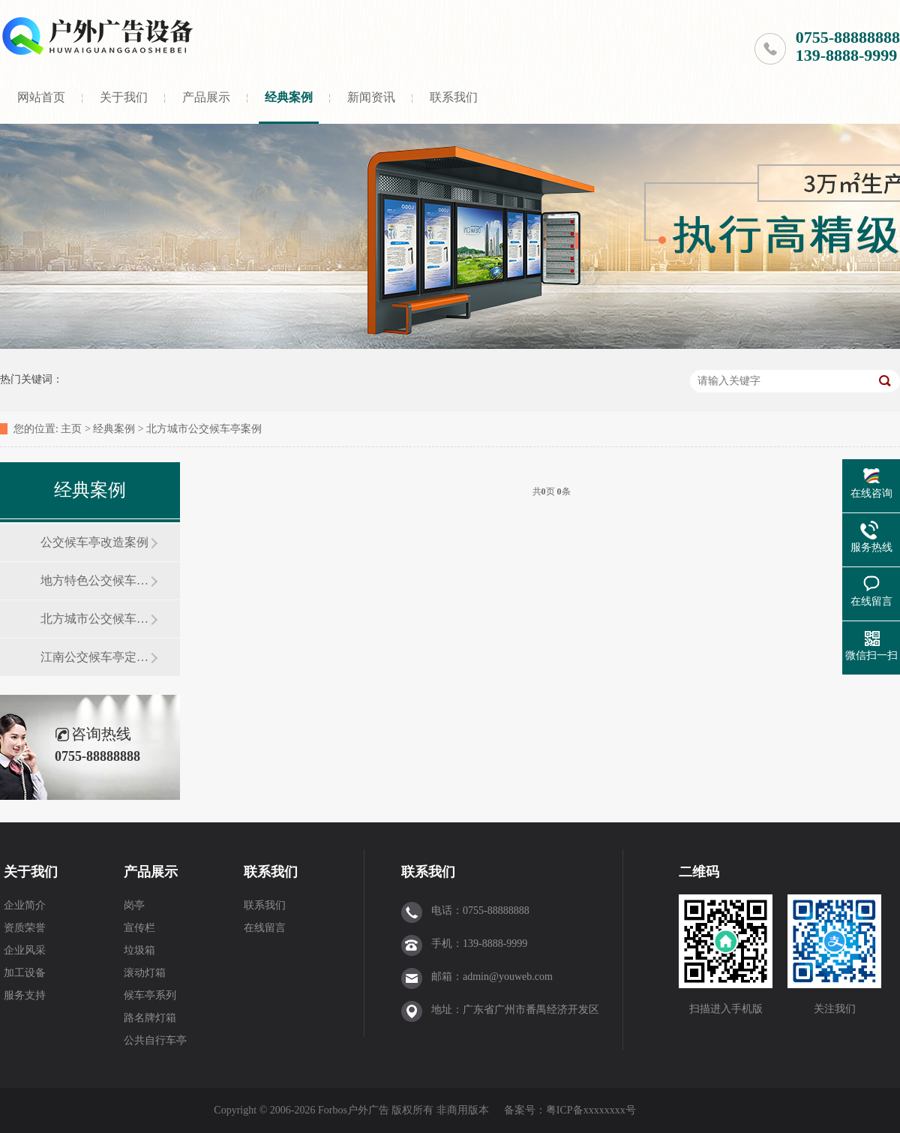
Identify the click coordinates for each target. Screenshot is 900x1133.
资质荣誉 (25, 927)
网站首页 (41, 97)
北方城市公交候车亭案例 (204, 428)
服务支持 (25, 995)
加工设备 (25, 972)
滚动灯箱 (145, 972)
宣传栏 (139, 927)
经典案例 (289, 97)
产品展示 (206, 97)
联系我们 (454, 97)
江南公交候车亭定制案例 (95, 657)
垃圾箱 (139, 950)
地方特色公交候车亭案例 (95, 580)
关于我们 (124, 97)
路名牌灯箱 (150, 1017)
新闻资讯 (371, 97)
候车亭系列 (150, 995)
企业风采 (25, 950)
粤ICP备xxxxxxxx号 (591, 1110)
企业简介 (25, 905)
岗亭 (134, 905)
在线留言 (265, 927)
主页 (71, 428)
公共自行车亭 (155, 1040)
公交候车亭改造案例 (94, 542)
